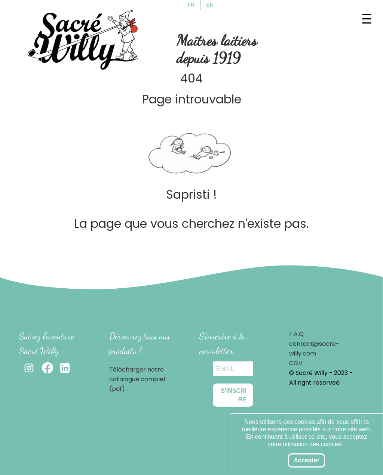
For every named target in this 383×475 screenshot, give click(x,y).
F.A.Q (296, 334)
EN (210, 4)
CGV (296, 363)
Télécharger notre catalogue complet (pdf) (137, 379)
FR (190, 4)
